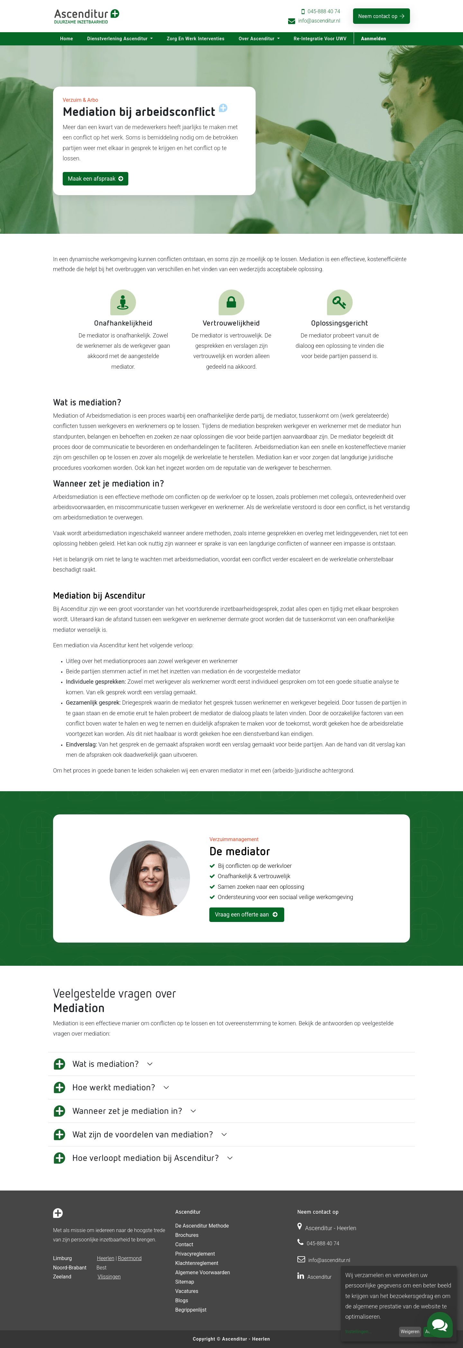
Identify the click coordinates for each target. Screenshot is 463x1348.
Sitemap (184, 1282)
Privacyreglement (195, 1254)
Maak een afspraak (95, 179)
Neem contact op (377, 16)
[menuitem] (66, 38)
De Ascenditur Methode (202, 1226)
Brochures (186, 1235)
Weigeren (410, 1331)
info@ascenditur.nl (319, 21)
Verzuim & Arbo (80, 100)
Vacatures (186, 1291)
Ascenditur (319, 1277)
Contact (184, 1244)
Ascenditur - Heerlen (246, 1339)
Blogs (181, 1300)
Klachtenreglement (196, 1263)
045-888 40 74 (324, 11)
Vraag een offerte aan (247, 914)
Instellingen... (358, 1331)
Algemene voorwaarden (202, 1272)
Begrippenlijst (190, 1310)
